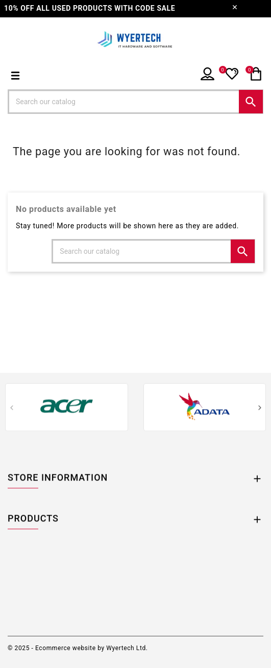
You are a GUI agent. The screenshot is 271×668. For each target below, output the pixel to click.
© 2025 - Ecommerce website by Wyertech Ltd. (78, 648)
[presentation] (11, 409)
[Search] (135, 101)
